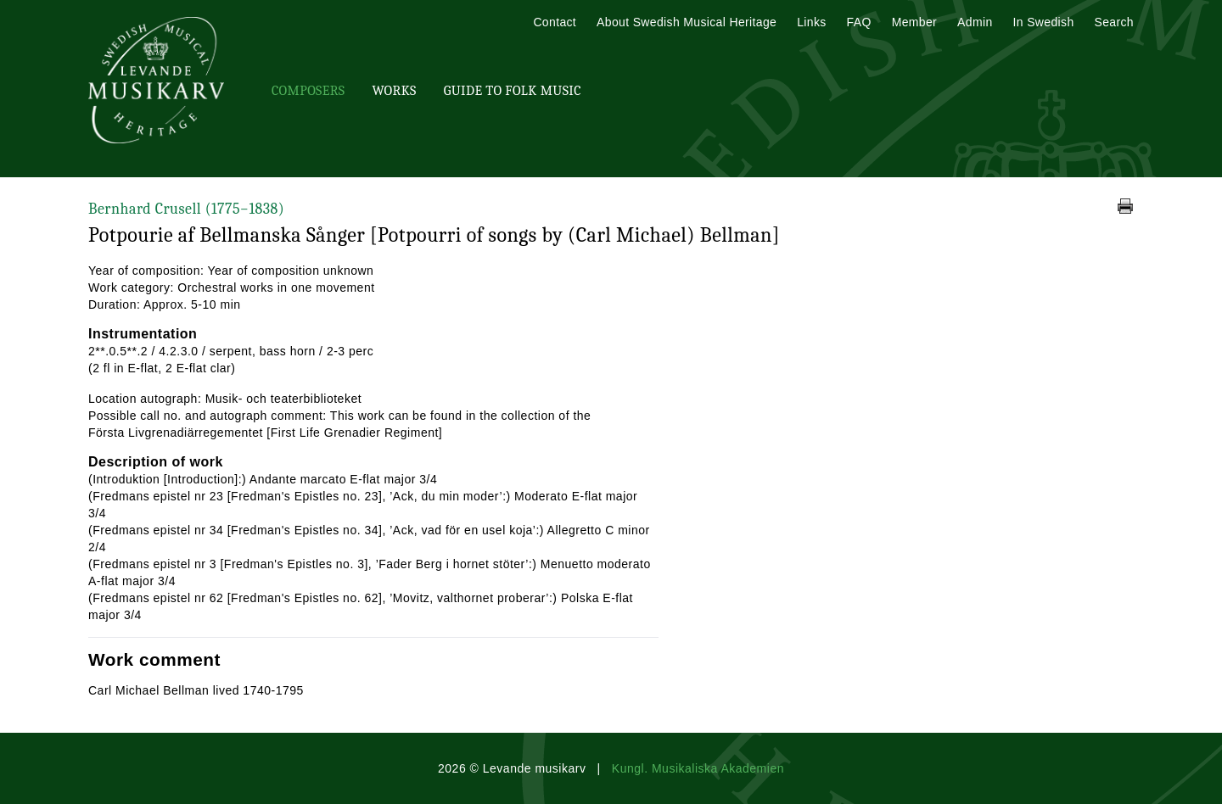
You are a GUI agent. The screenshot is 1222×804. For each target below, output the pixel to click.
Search (1114, 22)
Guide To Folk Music (512, 90)
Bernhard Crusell (186, 209)
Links (811, 22)
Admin (974, 22)
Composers (308, 90)
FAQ (859, 22)
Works (394, 90)
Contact (554, 22)
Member (914, 22)
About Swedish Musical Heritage (686, 22)
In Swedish (1043, 22)
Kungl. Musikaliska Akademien (698, 768)
